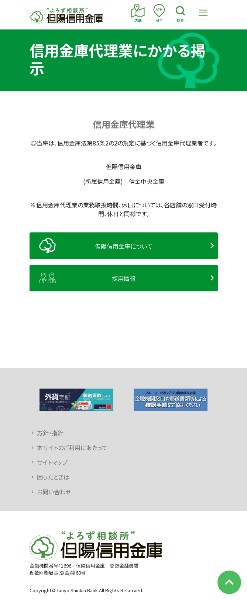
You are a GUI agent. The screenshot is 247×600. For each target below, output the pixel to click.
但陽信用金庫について (123, 246)
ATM (159, 13)
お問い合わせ (54, 491)
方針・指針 (50, 432)
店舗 (137, 13)
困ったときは (53, 477)
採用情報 (123, 278)
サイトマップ (52, 462)
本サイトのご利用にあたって (72, 447)
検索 (180, 13)
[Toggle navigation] (203, 13)
